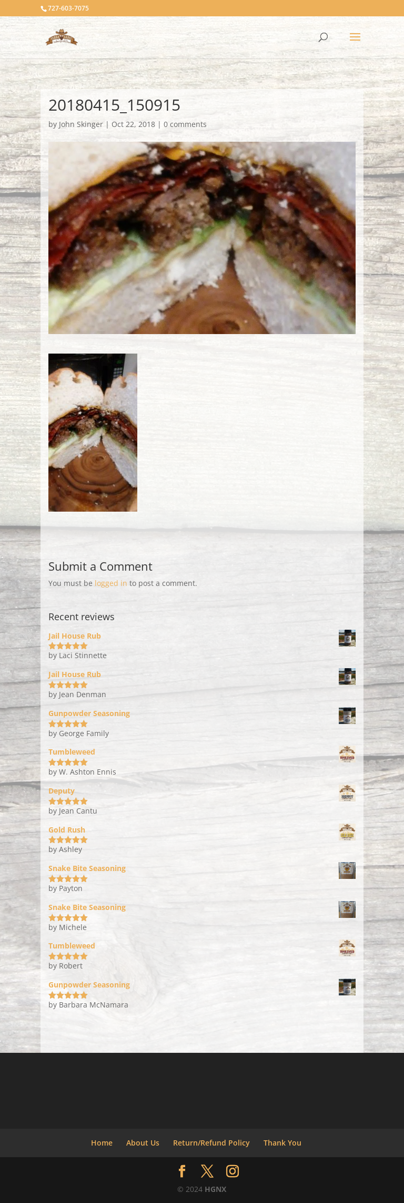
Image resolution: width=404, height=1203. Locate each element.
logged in (111, 583)
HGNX (215, 1189)
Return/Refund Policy (211, 1143)
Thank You (282, 1143)
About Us (142, 1143)
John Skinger (81, 124)
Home (102, 1143)
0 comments (185, 124)
